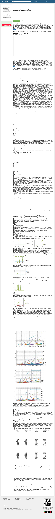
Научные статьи (16, 5)
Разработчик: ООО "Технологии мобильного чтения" (11, 508)
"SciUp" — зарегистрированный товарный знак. (15, 512)
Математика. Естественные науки (24, 5)
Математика (33, 5)
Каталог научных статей (30, 498)
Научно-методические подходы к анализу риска (24, 15)
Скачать (23, 20)
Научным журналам (18, 499)
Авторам (16, 500)
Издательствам (17, 498)
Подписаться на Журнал (7, 25)
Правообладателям (6, 499)
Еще (14, 29)
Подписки (35, 1)
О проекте (5, 498)
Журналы (27, 499)
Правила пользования (6, 500)
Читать (17, 20)
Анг (52, 11)
